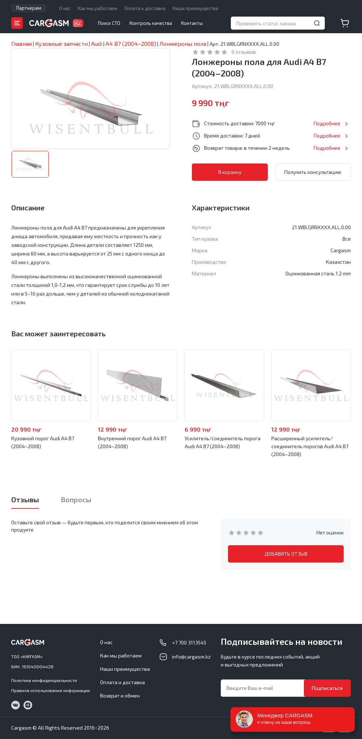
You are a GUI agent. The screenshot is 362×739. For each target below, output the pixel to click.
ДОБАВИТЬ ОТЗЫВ (285, 554)
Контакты (192, 23)
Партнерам (28, 8)
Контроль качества (150, 23)
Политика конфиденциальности (44, 680)
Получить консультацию (312, 172)
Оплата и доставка (144, 8)
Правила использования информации (50, 690)
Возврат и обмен (120, 695)
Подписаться (327, 688)
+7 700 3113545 (189, 642)
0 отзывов (244, 52)
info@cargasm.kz (191, 656)
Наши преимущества (195, 8)
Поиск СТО (109, 23)
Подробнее (327, 123)
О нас (64, 8)
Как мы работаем (97, 8)
